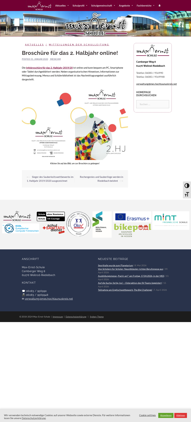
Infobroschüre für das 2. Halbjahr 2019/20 (49, 67)
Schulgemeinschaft (103, 5)
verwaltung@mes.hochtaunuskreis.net (49, 298)
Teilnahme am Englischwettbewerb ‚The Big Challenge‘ (125, 290)
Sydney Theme (97, 316)
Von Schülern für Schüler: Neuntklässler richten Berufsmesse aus (130, 269)
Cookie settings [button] (147, 415)
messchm (55, 59)
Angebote (126, 5)
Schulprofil (80, 5)
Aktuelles (62, 5)
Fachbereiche (146, 5)
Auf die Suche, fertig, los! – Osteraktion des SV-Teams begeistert (130, 283)
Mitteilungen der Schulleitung (79, 44)
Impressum (58, 316)
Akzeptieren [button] (166, 415)
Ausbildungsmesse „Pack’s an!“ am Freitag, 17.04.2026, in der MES (131, 276)
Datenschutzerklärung (76, 316)
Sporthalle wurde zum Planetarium (115, 265)
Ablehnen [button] (180, 415)
